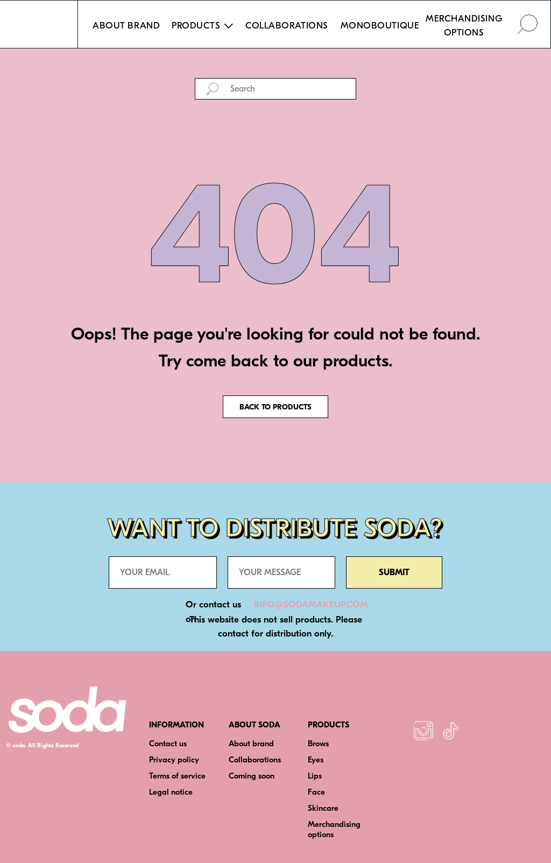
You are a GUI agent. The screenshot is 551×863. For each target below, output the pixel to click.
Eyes (315, 760)
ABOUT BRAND (126, 25)
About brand (251, 743)
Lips (315, 776)
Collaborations (255, 760)
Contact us (168, 743)
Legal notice (171, 792)
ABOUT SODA (254, 725)
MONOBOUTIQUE (380, 25)
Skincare (323, 808)
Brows (318, 743)
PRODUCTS (328, 725)
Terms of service (177, 776)
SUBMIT (394, 572)
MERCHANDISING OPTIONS (464, 25)
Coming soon (251, 776)
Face (316, 792)
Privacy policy (174, 760)
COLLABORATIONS (286, 25)
